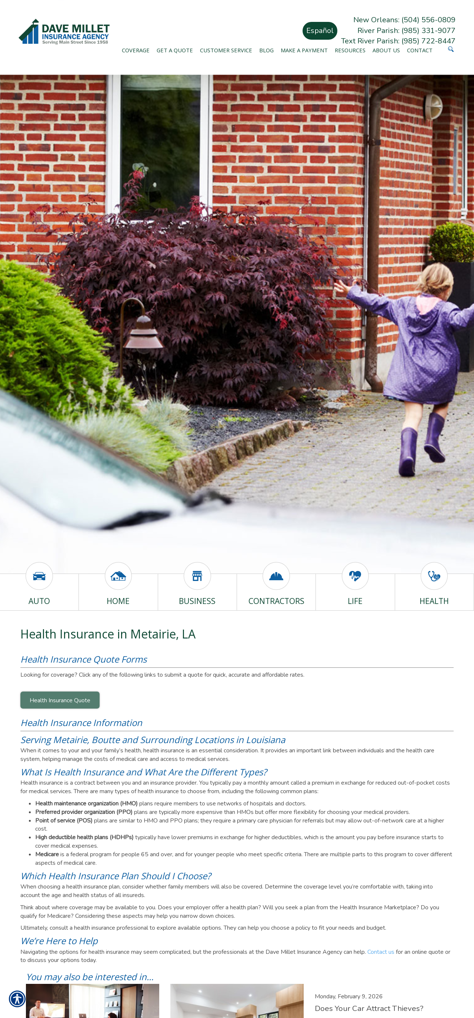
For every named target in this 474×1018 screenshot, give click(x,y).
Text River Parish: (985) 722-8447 (398, 41)
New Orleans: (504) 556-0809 (404, 20)
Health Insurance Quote (60, 700)
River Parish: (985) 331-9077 (406, 31)
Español (320, 31)
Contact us (380, 952)
